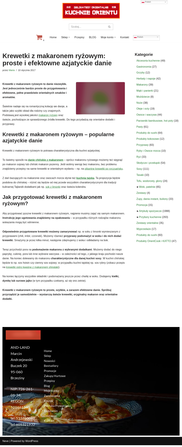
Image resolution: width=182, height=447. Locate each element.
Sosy (139, 170)
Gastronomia (144, 66)
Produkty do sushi (146, 133)
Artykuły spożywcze (150, 212)
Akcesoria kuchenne (148, 60)
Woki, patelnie (147, 188)
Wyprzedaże (143, 230)
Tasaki (140, 176)
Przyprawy (142, 145)
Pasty (139, 127)
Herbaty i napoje (146, 79)
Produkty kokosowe (147, 139)
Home (53, 37)
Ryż (138, 158)
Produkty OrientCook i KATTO (153, 242)
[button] (69, 37)
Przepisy (79, 37)
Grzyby (140, 73)
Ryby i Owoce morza (148, 152)
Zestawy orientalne (147, 224)
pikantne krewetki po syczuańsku (104, 169)
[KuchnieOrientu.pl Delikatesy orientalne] (91, 11)
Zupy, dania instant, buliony (152, 200)
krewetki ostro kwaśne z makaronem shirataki (51, 268)
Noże (139, 103)
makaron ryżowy (48, 115)
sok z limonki (53, 187)
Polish (138, 37)
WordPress (31, 442)
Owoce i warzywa (146, 115)
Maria (12, 70)
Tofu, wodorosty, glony (149, 182)
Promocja (142, 206)
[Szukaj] (87, 27)
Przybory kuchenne (150, 218)
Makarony (142, 85)
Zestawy (141, 194)
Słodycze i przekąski (148, 164)
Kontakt (124, 37)
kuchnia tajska (86, 179)
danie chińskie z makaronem (46, 160)
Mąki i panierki (144, 91)
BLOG (92, 37)
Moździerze (143, 97)
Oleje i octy (142, 109)
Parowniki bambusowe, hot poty (154, 121)
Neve (5, 442)
